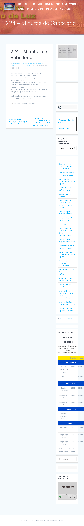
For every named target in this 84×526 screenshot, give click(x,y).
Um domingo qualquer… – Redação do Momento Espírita (67, 263)
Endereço (37, 4)
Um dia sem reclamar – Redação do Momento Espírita (67, 271)
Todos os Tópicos (25, 66)
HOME (20, 4)
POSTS (28, 4)
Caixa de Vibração (35, 9)
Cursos (21, 9)
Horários (49, 4)
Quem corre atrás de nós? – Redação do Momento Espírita (66, 166)
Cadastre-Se (51, 9)
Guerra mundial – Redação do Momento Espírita (67, 181)
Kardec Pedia (64, 128)
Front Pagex (63, 224)
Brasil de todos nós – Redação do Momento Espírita (67, 254)
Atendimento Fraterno (67, 4)
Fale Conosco (66, 9)
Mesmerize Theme (56, 521)
